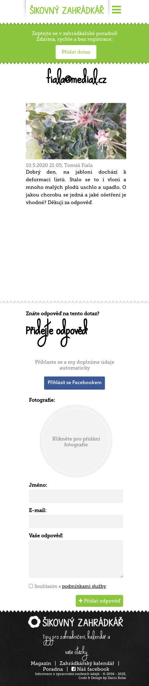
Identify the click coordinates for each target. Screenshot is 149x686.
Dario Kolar (117, 678)
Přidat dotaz (76, 52)
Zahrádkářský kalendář (87, 663)
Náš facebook (90, 669)
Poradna (53, 669)
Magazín (41, 663)
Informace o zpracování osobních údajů (67, 674)
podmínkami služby (84, 586)
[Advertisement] (76, 255)
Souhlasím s (70, 586)
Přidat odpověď (99, 601)
